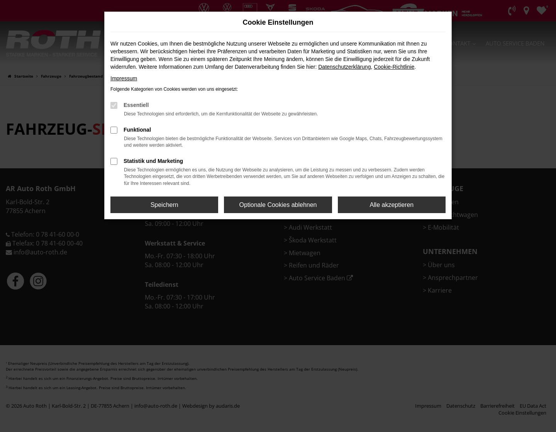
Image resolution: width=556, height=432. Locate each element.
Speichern (164, 205)
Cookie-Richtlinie (394, 67)
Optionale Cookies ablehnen (278, 205)
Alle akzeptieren (392, 205)
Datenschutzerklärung (344, 67)
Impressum (123, 78)
